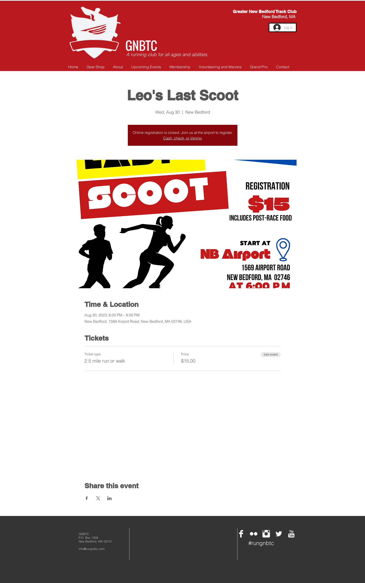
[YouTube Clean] (291, 534)
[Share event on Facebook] (86, 498)
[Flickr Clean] (253, 534)
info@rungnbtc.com (92, 549)
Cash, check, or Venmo (182, 138)
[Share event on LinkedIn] (109, 498)
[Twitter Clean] (279, 534)
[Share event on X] (98, 498)
